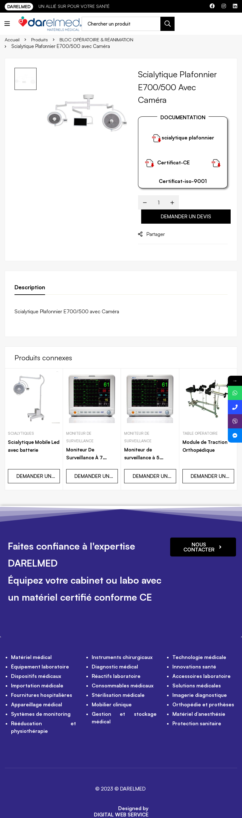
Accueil (12, 39)
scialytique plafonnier (188, 137)
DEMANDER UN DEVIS (186, 216)
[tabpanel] (121, 311)
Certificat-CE (173, 162)
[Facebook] (212, 6)
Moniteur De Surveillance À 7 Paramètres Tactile (89, 445)
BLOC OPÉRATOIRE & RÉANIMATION (98, 39)
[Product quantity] (158, 202)
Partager (155, 234)
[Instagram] (223, 6)
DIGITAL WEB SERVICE (121, 802)
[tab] (29, 287)
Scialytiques (21, 421)
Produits (40, 39)
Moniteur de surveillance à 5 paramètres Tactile (147, 445)
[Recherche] (169, 24)
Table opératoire (200, 421)
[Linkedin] (235, 6)
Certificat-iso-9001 (183, 181)
